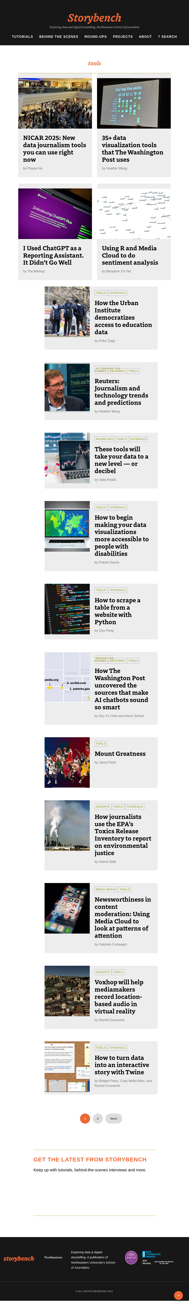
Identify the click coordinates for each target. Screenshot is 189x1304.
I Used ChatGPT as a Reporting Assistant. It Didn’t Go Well (53, 255)
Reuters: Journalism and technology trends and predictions (121, 391)
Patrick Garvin (109, 562)
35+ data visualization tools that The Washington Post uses (132, 148)
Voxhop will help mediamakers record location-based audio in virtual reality (119, 996)
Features (117, 371)
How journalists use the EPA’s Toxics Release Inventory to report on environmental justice (123, 834)
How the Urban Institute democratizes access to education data (123, 317)
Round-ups (95, 36)
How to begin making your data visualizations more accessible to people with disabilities (122, 535)
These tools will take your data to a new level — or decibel (121, 459)
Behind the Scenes (59, 36)
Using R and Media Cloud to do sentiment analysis (130, 255)
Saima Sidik (107, 861)
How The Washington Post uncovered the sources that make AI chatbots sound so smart (121, 688)
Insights (103, 806)
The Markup (36, 271)
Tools (101, 293)
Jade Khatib (107, 479)
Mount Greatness (120, 753)
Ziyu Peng (106, 630)
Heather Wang (116, 168)
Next (113, 1118)
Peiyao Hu (35, 168)
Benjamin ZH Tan (118, 271)
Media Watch (106, 889)
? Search (167, 36)
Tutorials (22, 36)
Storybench (94, 17)
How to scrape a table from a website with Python (118, 610)
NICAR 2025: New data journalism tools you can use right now (54, 148)
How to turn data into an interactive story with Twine (122, 1064)
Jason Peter (107, 762)
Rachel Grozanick (111, 1020)
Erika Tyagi (107, 341)
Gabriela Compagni (113, 944)
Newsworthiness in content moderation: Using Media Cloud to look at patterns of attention (123, 917)
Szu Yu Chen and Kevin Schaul (121, 716)
